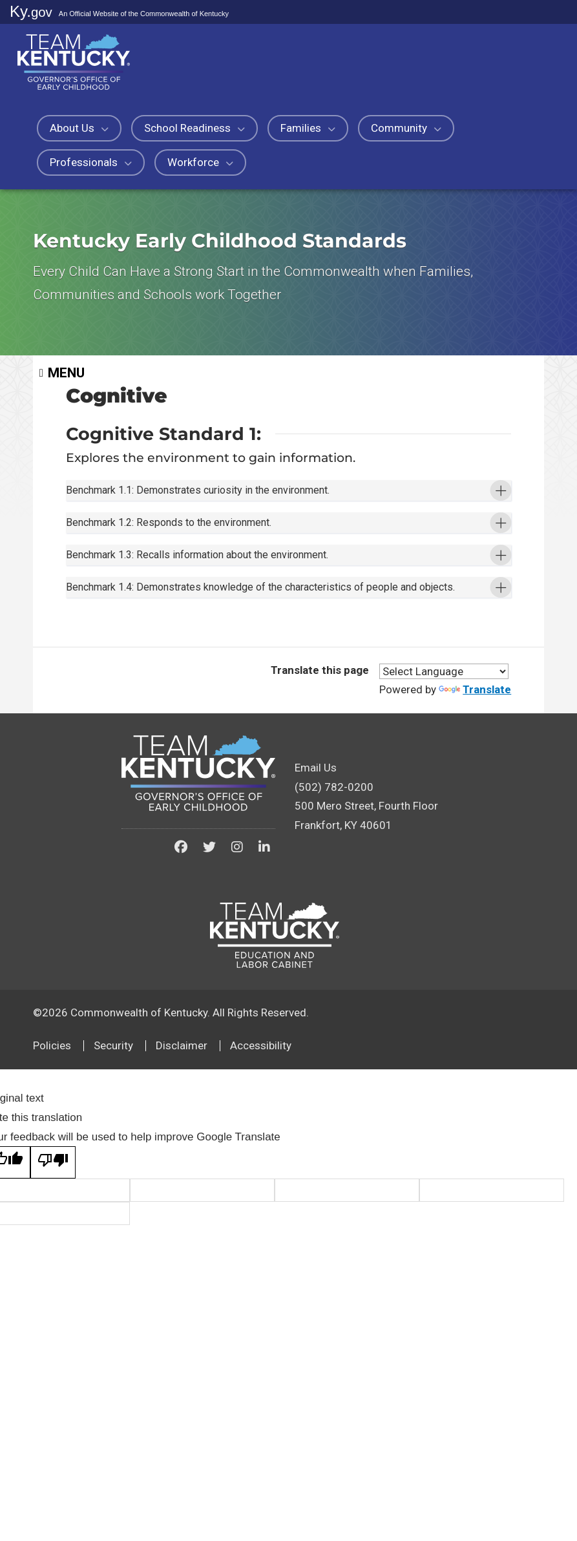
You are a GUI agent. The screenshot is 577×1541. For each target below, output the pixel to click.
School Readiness (194, 127)
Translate (475, 834)
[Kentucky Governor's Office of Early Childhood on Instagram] (237, 991)
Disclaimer (181, 1190)
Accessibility (260, 1190)
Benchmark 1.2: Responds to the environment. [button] (195, 571)
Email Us (316, 912)
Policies (52, 1190)
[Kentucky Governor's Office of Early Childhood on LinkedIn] (264, 991)
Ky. (31, 11)
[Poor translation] (53, 1307)
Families (307, 127)
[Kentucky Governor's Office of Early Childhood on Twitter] (209, 991)
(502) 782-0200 (334, 931)
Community (406, 127)
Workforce (200, 162)
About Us (79, 127)
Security (113, 1190)
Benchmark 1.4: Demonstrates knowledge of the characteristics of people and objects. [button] (264, 708)
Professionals (91, 162)
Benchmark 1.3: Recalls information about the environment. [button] (227, 635)
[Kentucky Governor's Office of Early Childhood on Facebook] (181, 991)
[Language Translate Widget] (444, 816)
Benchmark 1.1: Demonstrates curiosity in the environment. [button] (227, 506)
